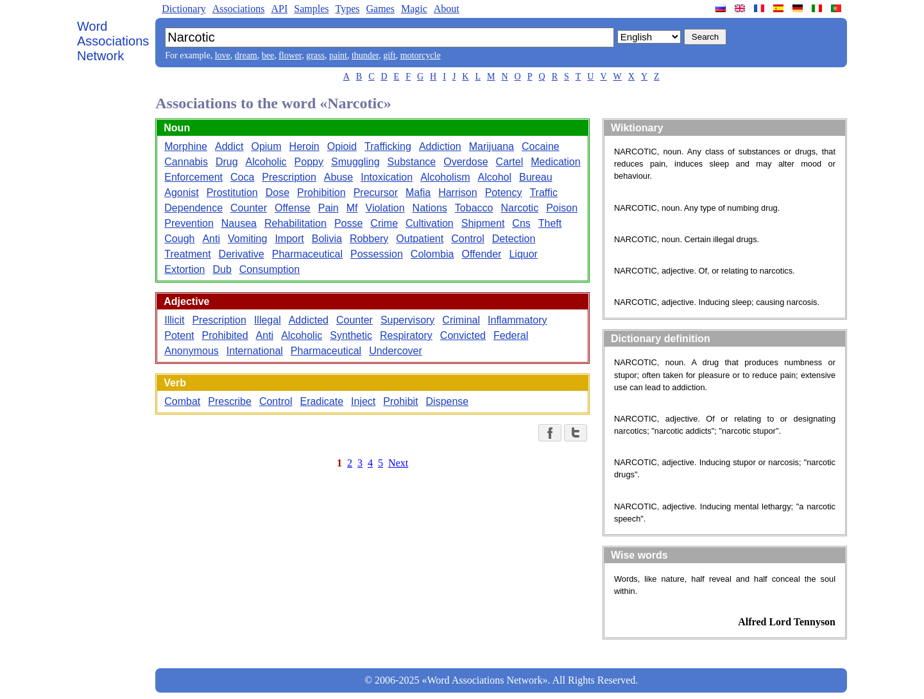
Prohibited (225, 335)
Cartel (510, 161)
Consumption (269, 269)
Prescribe (230, 401)
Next (398, 462)
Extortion (184, 269)
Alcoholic (266, 161)
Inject (363, 401)
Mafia (418, 192)
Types (347, 8)
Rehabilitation (295, 223)
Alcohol (494, 177)
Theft (549, 223)
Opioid (342, 146)
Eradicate (321, 401)
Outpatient (419, 238)
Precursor (376, 192)
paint (338, 55)
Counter (248, 207)
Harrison (457, 192)
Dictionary (183, 8)
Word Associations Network (113, 41)
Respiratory (406, 335)
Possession (376, 254)
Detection (514, 238)
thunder (365, 55)
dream (246, 55)
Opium (266, 146)
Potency (503, 192)
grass (315, 55)
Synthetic (351, 335)
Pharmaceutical (307, 254)
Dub (221, 269)
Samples (311, 8)
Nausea (239, 223)
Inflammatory (517, 320)
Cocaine (541, 146)
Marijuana (491, 146)
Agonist (181, 192)
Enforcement (193, 177)
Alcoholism (445, 177)
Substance (412, 161)
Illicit (174, 320)
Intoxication (387, 177)
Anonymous (191, 350)
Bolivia (327, 238)
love (222, 55)
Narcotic (519, 207)
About (446, 8)
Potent (179, 335)
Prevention (189, 223)
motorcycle (420, 55)
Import (289, 238)
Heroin (304, 146)
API (279, 8)
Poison (562, 207)
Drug (227, 161)
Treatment (187, 254)
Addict (229, 146)
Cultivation (430, 223)
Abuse (338, 177)
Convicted (463, 335)
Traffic (543, 192)
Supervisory (407, 320)
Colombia (432, 254)
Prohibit (400, 401)
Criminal (461, 320)
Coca (242, 177)
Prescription (289, 177)
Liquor (523, 254)
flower (290, 55)
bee (268, 55)
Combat (182, 401)
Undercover (395, 350)
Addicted (309, 320)
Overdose (465, 161)
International (255, 350)
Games (380, 8)
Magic (414, 8)
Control (467, 238)
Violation (385, 207)
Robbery (369, 238)
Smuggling (355, 161)
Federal (510, 335)
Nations (430, 207)
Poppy (309, 161)
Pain (328, 207)
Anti (211, 238)
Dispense (447, 401)
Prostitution (232, 192)
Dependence (193, 207)
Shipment (483, 223)
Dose (277, 192)
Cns (521, 223)
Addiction (440, 146)
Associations (238, 8)
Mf (352, 207)
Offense (293, 207)
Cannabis (186, 161)
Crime (384, 223)
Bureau (535, 177)
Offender (481, 254)
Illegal (267, 320)
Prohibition (321, 192)
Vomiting (247, 238)
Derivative (241, 254)
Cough (179, 238)
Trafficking (387, 146)
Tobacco (474, 207)
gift (389, 55)
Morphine (185, 146)
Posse (348, 223)
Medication (555, 161)
